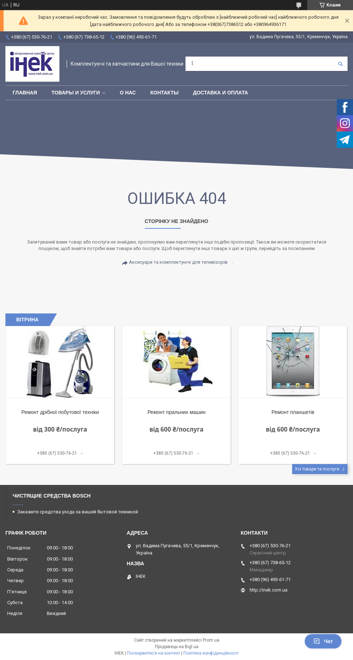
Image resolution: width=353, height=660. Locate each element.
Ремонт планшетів (293, 412)
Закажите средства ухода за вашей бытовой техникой (77, 511)
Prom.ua (211, 640)
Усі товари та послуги (317, 469)
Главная (25, 92)
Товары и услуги (76, 92)
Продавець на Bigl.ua (176, 646)
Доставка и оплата (220, 92)
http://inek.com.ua (268, 590)
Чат (323, 641)
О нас (128, 92)
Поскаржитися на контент (153, 653)
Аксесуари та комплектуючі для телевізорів (178, 262)
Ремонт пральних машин (176, 412)
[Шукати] (340, 64)
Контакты (164, 92)
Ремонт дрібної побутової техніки (60, 412)
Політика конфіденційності (210, 653)
